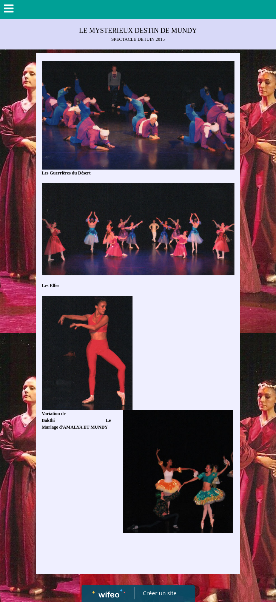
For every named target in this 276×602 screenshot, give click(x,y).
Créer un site (159, 593)
